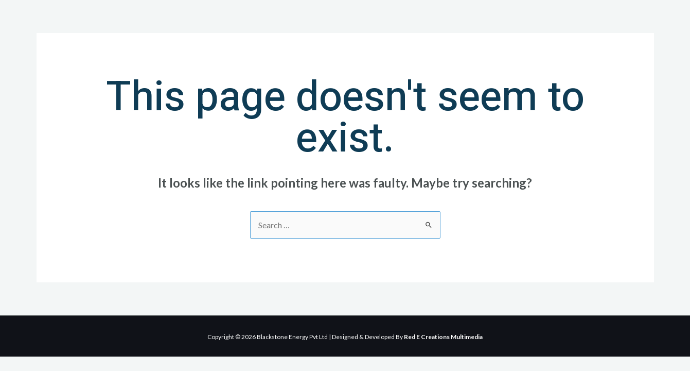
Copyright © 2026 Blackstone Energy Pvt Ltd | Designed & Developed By (345, 337)
